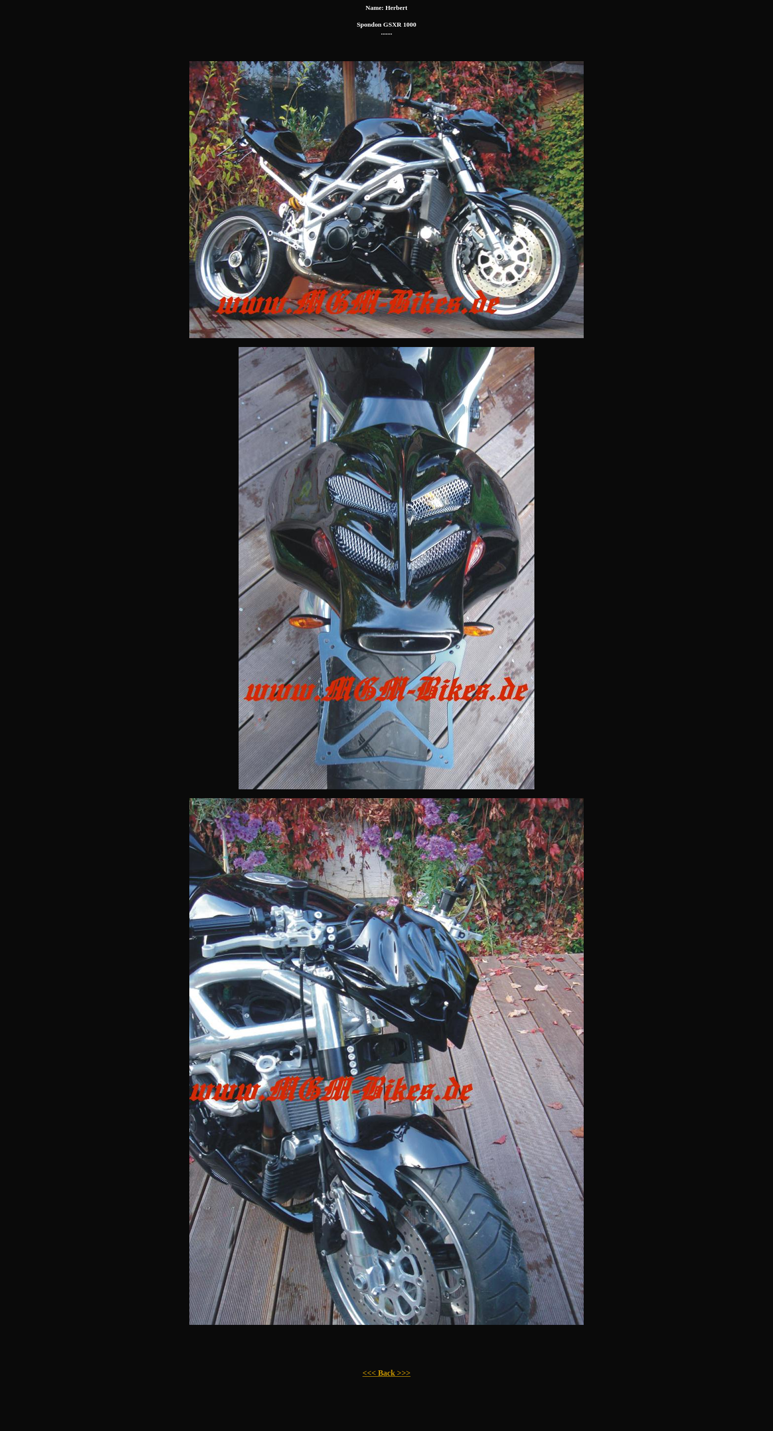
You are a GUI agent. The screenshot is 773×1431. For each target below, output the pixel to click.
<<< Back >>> (386, 1373)
